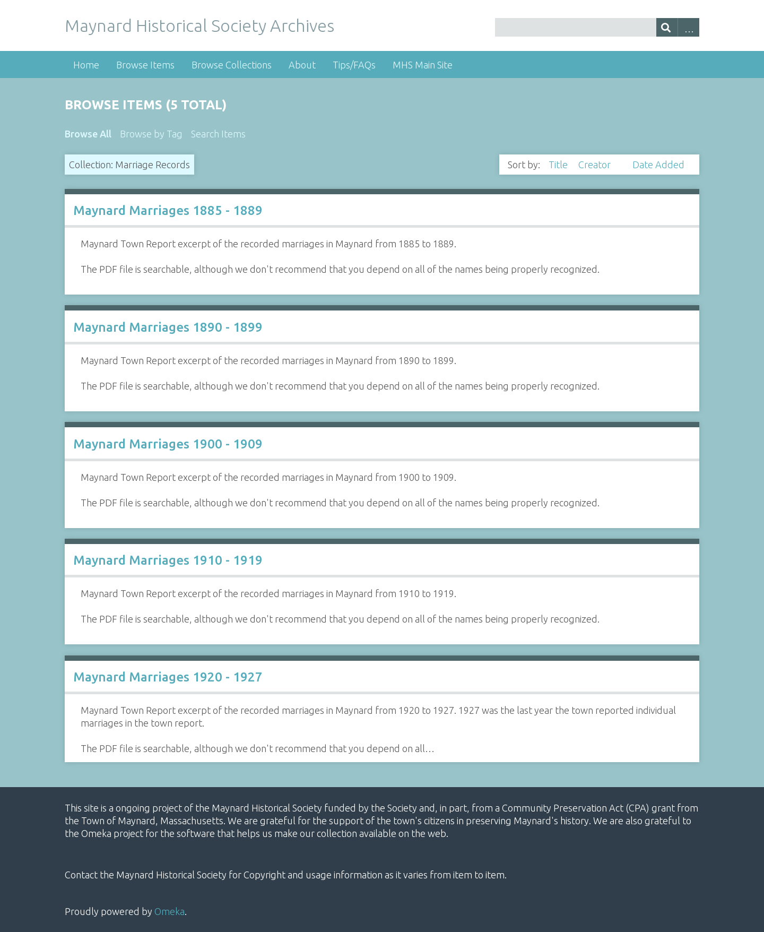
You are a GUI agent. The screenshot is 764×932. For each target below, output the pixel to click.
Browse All (88, 133)
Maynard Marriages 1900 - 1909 (168, 444)
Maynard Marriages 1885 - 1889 (168, 210)
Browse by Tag (151, 133)
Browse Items (145, 64)
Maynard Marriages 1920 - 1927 (168, 677)
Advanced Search (688, 27)
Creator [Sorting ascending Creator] (595, 164)
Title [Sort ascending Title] (559, 164)
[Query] (597, 27)
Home (86, 64)
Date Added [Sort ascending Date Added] (658, 164)
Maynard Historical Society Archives (199, 25)
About (302, 64)
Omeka (169, 911)
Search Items (218, 133)
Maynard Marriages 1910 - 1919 (168, 560)
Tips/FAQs (354, 64)
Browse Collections (232, 64)
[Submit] (667, 27)
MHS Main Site (423, 64)
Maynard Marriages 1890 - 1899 (168, 327)
